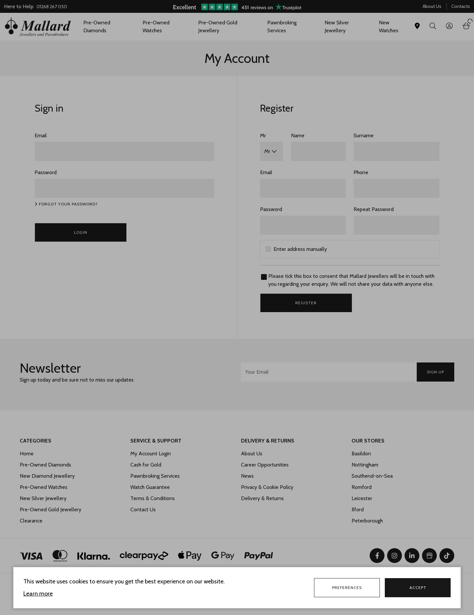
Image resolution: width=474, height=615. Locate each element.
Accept (417, 587)
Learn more (38, 593)
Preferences (347, 587)
